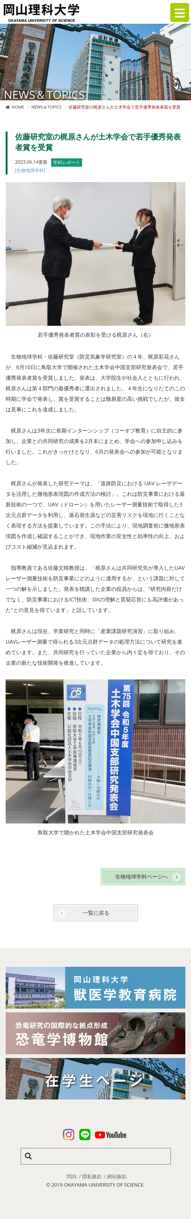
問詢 (71, 1176)
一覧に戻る (96, 912)
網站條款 (117, 1176)
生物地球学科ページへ (141, 876)
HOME (18, 107)
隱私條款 (92, 1176)
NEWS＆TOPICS (46, 107)
